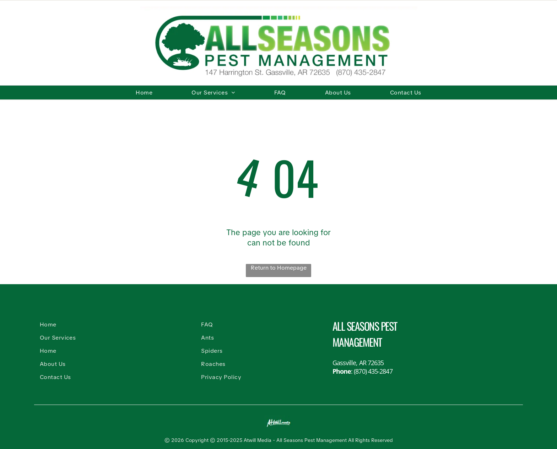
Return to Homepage (279, 267)
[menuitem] (144, 92)
